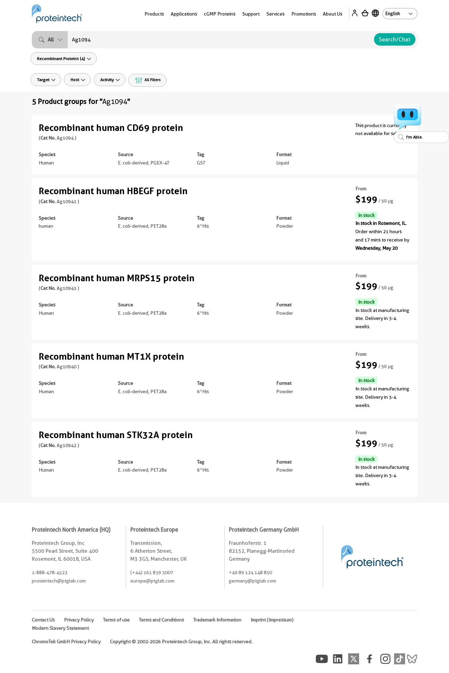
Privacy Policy (79, 620)
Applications (184, 14)
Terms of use (116, 620)
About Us (332, 14)
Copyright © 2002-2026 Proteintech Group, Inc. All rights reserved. (181, 641)
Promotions (303, 14)
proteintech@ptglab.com (59, 581)
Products (154, 14)
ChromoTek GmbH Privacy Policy (66, 641)
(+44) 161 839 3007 (151, 572)
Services (275, 14)
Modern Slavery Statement (60, 628)
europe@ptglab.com (152, 581)
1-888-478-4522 (49, 572)
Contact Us (43, 620)
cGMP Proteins (219, 14)
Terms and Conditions (161, 620)
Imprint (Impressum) (272, 620)
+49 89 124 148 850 (250, 572)
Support (251, 14)
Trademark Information (217, 620)
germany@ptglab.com (252, 581)
